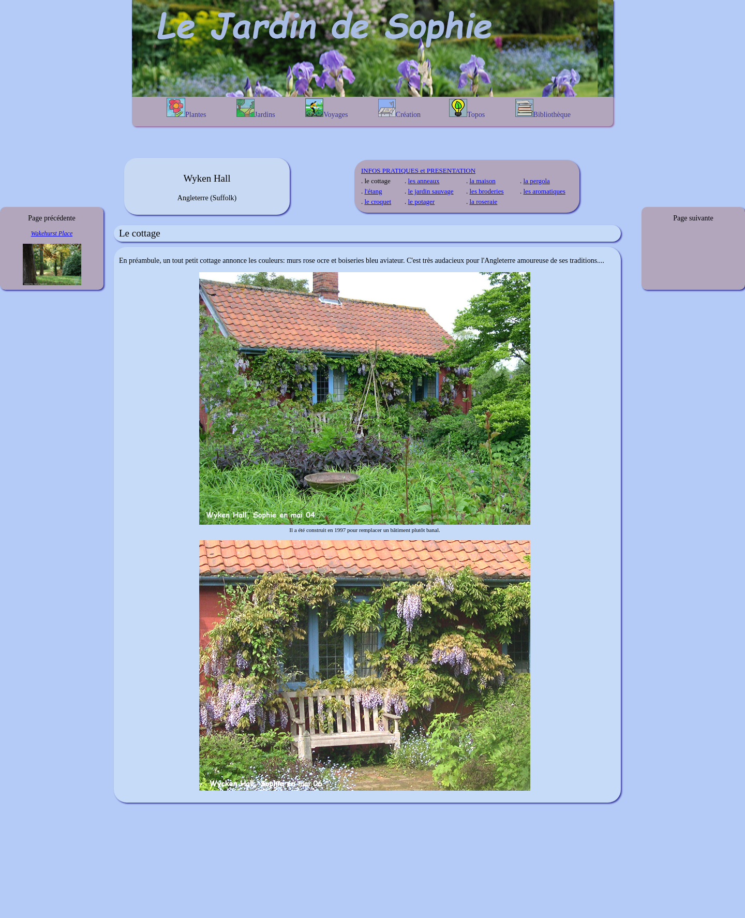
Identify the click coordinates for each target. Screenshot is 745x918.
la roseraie (484, 201)
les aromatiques (544, 191)
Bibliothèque (543, 109)
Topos (467, 109)
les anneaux (424, 181)
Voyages (326, 108)
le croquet (378, 201)
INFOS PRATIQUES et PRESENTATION (418, 170)
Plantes (186, 108)
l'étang (373, 191)
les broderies (487, 191)
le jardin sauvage (431, 191)
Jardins (255, 109)
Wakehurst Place (52, 233)
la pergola (537, 181)
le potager (421, 201)
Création (399, 109)
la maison (483, 181)
